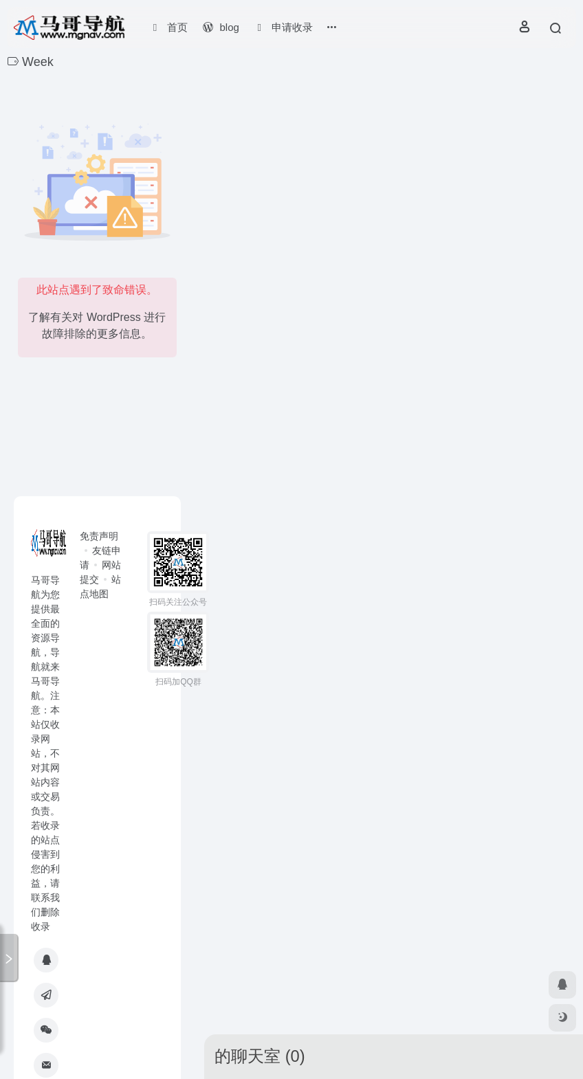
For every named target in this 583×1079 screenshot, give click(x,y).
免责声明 (99, 536)
